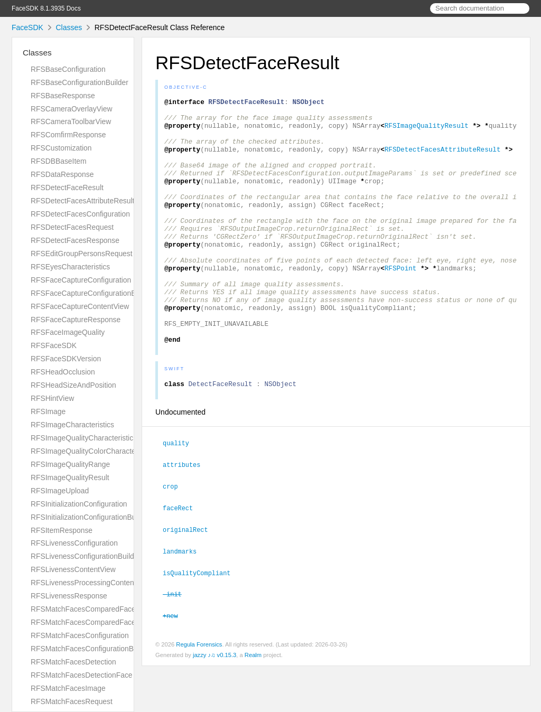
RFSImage (48, 411)
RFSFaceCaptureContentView (80, 306)
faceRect (182, 556)
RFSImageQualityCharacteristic (82, 438)
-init (177, 640)
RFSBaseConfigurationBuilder (79, 82)
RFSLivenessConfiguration (74, 543)
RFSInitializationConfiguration (79, 504)
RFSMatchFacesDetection (73, 662)
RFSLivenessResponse (69, 596)
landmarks (184, 599)
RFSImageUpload (60, 490)
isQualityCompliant (201, 620)
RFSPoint (401, 302)
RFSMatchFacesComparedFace (83, 609)
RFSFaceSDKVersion (66, 358)
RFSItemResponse (61, 530)
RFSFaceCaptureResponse (75, 319)
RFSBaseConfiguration (68, 69)
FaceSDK (27, 27)
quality (180, 493)
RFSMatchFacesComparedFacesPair (91, 622)
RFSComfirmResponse (68, 134)
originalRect (190, 578)
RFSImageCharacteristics (72, 424)
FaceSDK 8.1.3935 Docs (46, 8)
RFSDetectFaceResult (67, 187)
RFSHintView (52, 398)
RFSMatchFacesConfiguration (80, 635)
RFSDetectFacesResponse (75, 240)
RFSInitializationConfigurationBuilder (90, 517)
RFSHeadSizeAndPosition (73, 385)
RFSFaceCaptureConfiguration (81, 280)
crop (175, 535)
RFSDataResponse (62, 174)
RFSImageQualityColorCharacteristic (91, 451)
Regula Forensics (199, 690)
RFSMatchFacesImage (68, 688)
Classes (68, 27)
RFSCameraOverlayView (72, 109)
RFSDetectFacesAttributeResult (82, 200)
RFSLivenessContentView (73, 569)
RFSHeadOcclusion (63, 372)
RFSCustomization (61, 148)
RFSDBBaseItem (59, 161)
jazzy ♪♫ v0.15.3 (214, 701)
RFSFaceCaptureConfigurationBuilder (92, 293)
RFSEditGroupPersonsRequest (82, 253)
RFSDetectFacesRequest (72, 227)
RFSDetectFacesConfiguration (80, 214)
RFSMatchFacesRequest (72, 701)
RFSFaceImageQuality (68, 332)
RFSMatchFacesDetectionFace (82, 675)
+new (175, 662)
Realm (253, 701)
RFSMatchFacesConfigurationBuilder (91, 648)
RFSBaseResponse (63, 95)
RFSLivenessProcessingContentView (91, 582)
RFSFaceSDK (54, 345)
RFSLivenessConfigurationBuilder (86, 556)
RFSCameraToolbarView (71, 121)
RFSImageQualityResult (70, 477)
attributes (186, 514)
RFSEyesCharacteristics (70, 267)
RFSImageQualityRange (70, 464)
